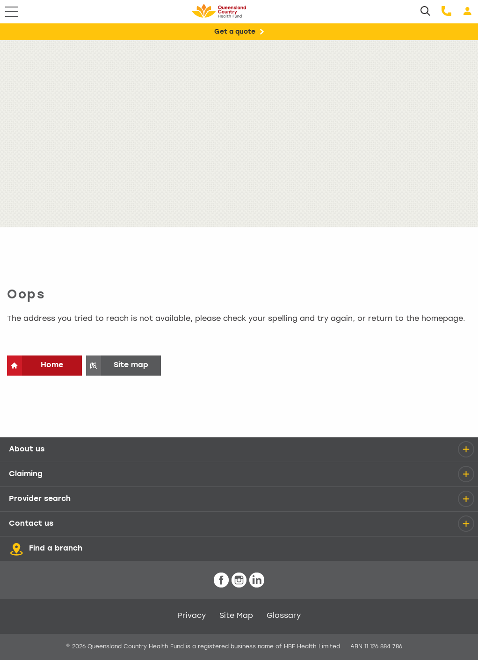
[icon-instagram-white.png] (239, 580)
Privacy (191, 616)
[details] (466, 449)
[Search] (425, 11)
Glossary (284, 616)
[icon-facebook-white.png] (221, 580)
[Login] (467, 11)
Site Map (236, 616)
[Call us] (446, 11)
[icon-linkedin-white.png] (256, 580)
